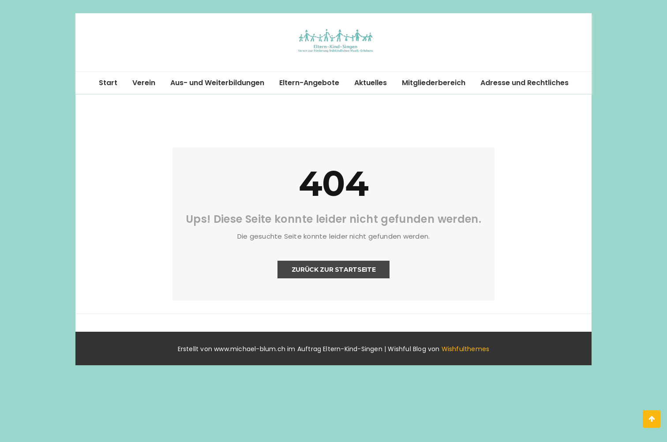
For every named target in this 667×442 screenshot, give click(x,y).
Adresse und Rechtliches (524, 83)
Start (108, 83)
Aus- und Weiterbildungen (217, 83)
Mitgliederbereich (433, 83)
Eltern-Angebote (309, 83)
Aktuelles (370, 83)
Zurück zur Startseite (334, 269)
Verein (143, 83)
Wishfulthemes (466, 349)
